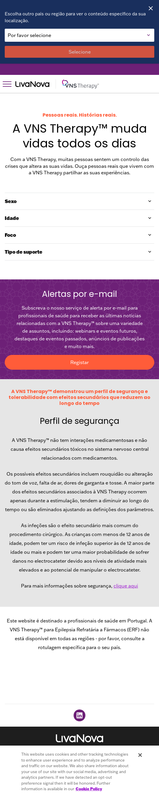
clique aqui (125, 586)
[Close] (150, 8)
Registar (79, 362)
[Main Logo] (84, 84)
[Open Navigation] (7, 84)
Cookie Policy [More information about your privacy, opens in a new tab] (89, 788)
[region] (79, 770)
